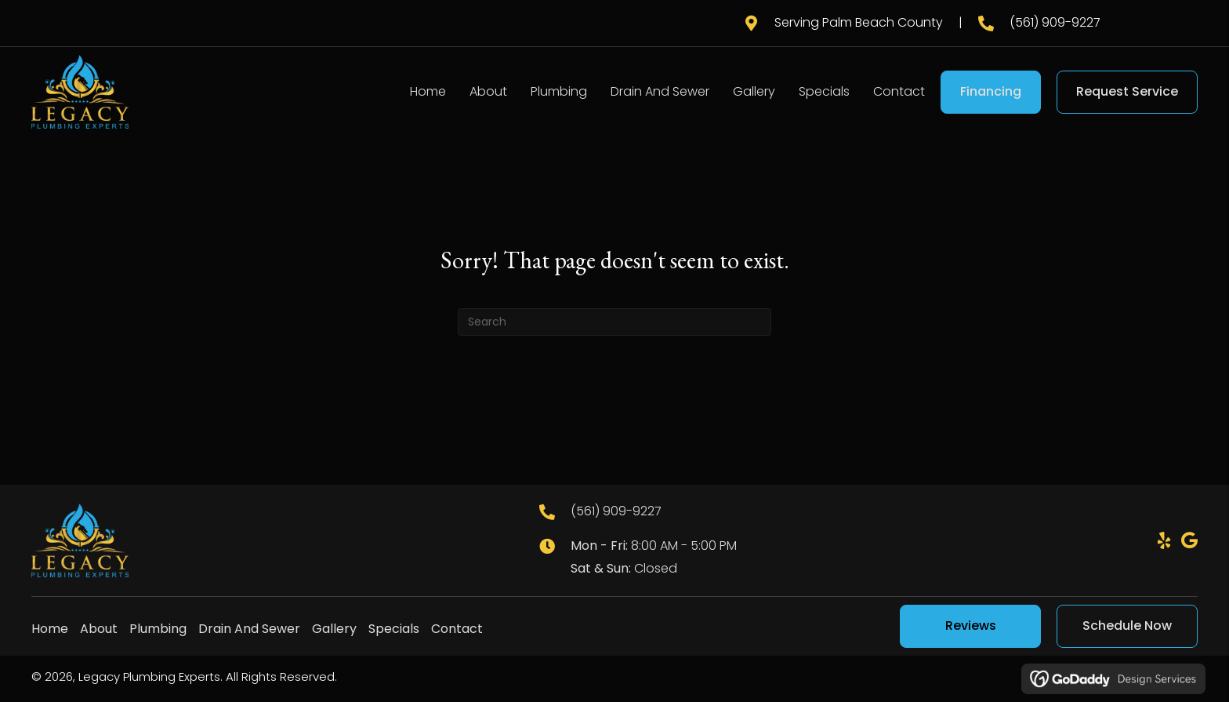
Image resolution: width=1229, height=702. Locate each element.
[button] (1164, 540)
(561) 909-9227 (1055, 22)
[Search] (614, 322)
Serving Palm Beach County (858, 22)
